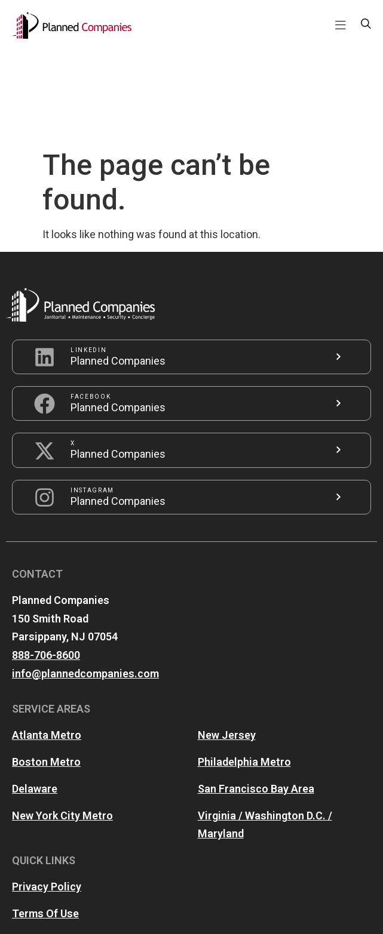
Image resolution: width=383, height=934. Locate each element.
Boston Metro (46, 669)
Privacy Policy (46, 794)
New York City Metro (62, 723)
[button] (340, 26)
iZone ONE (280, 913)
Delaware (34, 696)
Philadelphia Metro (244, 669)
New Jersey (227, 642)
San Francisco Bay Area (256, 696)
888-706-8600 (46, 562)
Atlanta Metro (46, 642)
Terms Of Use (45, 821)
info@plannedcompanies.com (85, 581)
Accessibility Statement (71, 847)
